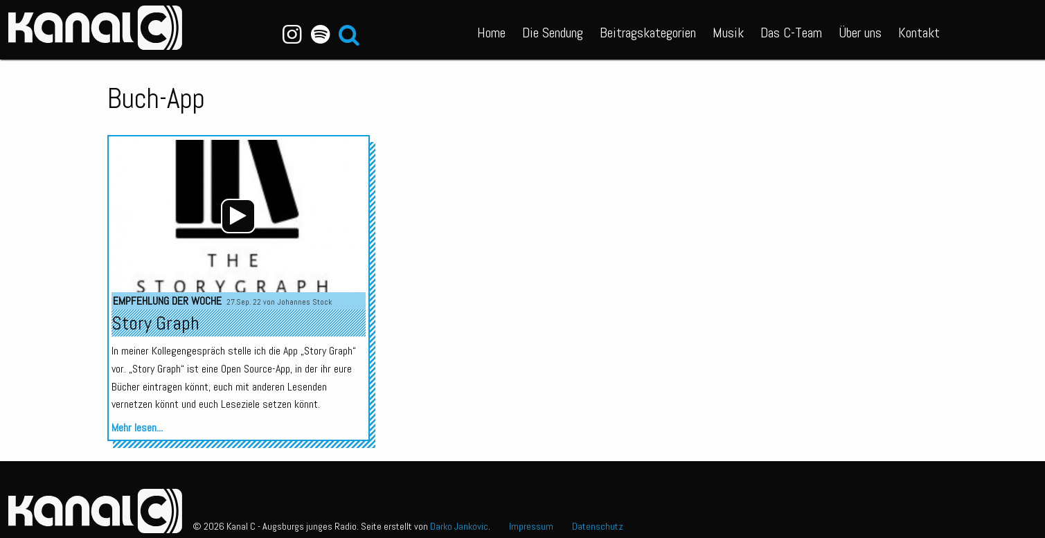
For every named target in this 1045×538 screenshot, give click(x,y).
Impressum (531, 526)
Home (491, 33)
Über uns (860, 33)
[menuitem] (491, 30)
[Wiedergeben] (238, 216)
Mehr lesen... (137, 427)
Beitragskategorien (648, 33)
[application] (238, 216)
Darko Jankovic (459, 526)
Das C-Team (791, 33)
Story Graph (155, 323)
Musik (728, 33)
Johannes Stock (304, 302)
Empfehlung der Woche (167, 301)
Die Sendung (552, 33)
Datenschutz (597, 526)
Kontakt (919, 33)
